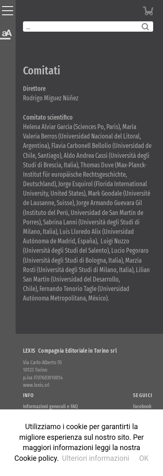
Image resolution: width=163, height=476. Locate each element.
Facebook (142, 406)
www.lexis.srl (36, 385)
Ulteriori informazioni (95, 458)
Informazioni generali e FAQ (50, 406)
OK (144, 458)
